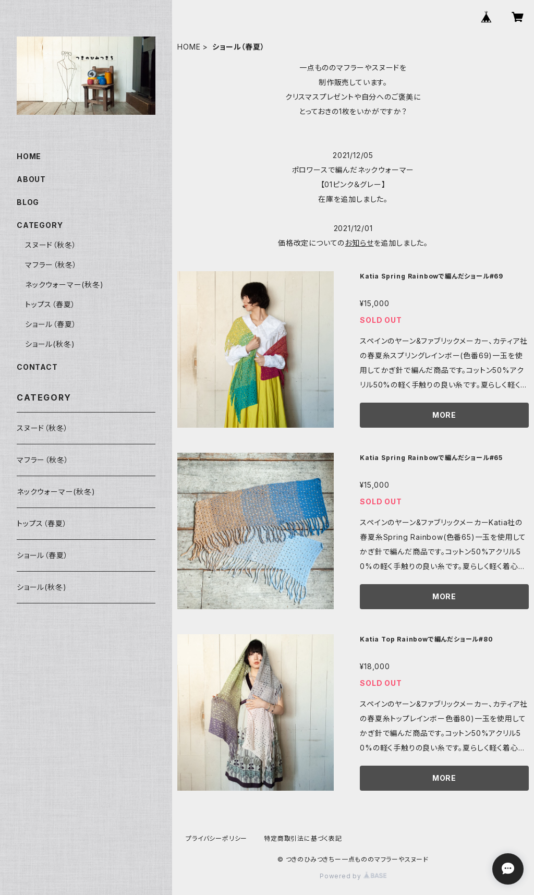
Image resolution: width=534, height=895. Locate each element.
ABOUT (31, 179)
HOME (188, 46)
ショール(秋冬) (50, 344)
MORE (444, 414)
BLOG (28, 202)
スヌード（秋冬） (50, 244)
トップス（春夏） (50, 304)
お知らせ (359, 242)
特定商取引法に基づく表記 (303, 838)
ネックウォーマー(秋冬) (64, 284)
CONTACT (37, 366)
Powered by (353, 876)
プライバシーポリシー (216, 838)
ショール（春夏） (50, 324)
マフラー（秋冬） (51, 264)
